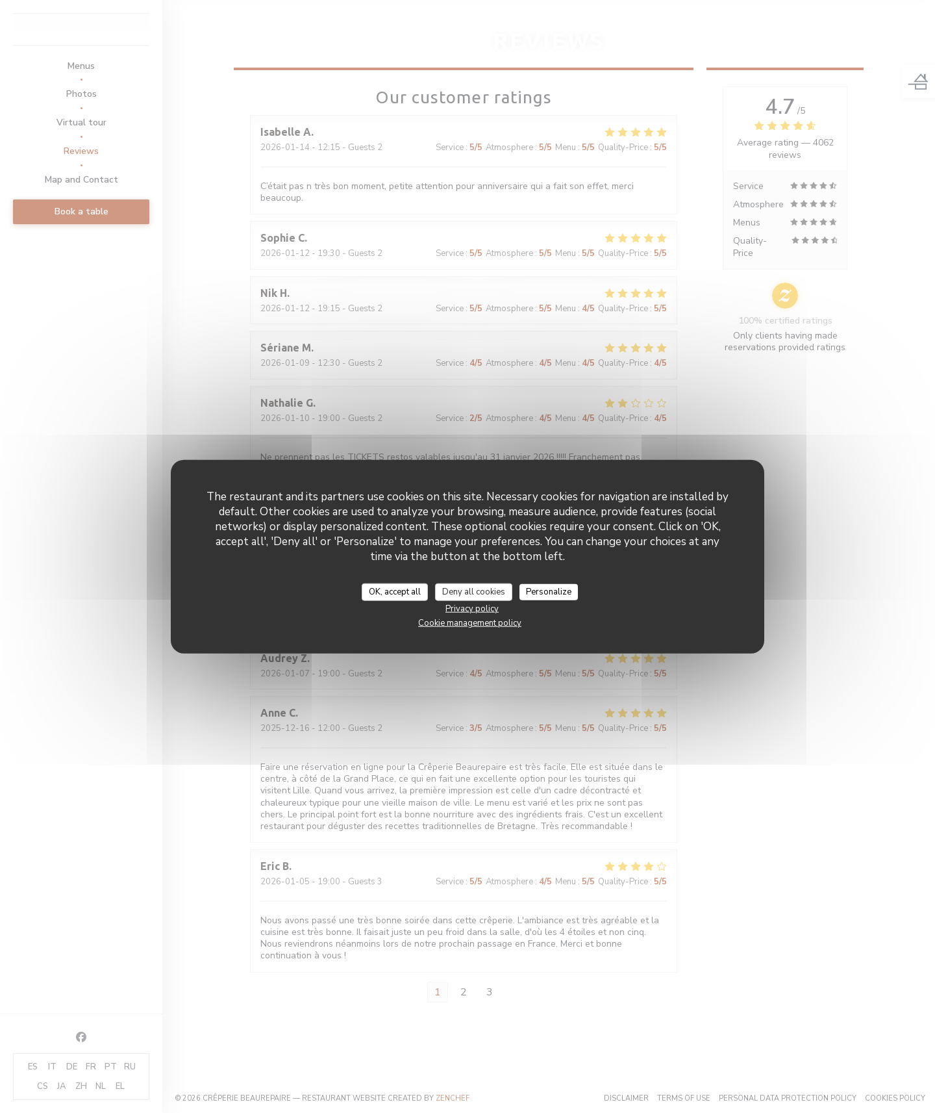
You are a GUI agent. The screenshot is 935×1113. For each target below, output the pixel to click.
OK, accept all (395, 591)
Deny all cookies (473, 591)
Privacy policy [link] (472, 609)
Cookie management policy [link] (469, 623)
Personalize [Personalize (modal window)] (548, 591)
